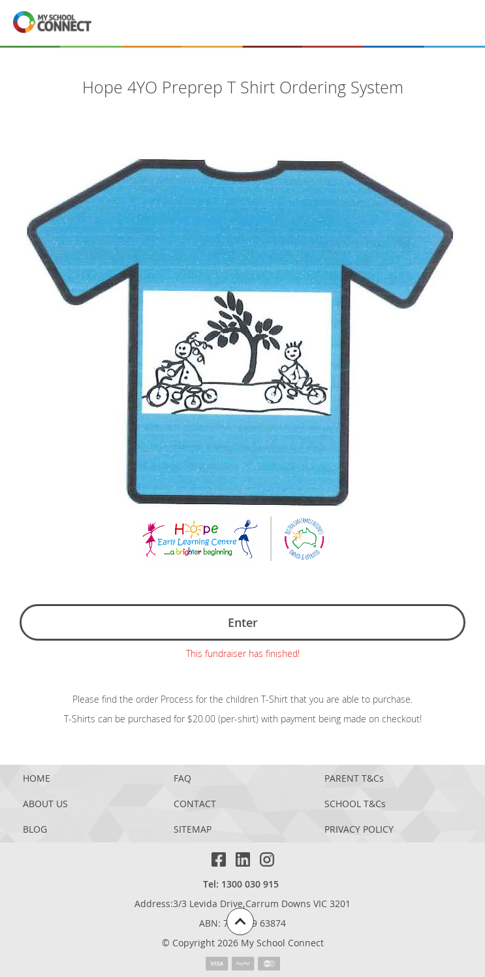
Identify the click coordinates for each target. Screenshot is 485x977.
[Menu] (457, 22)
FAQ (182, 778)
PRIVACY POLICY (359, 829)
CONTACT (195, 804)
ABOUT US (45, 804)
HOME (36, 778)
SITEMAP (192, 829)
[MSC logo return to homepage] (52, 23)
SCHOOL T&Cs (355, 804)
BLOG (35, 829)
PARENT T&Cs (354, 778)
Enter (243, 622)
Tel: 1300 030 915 (241, 884)
